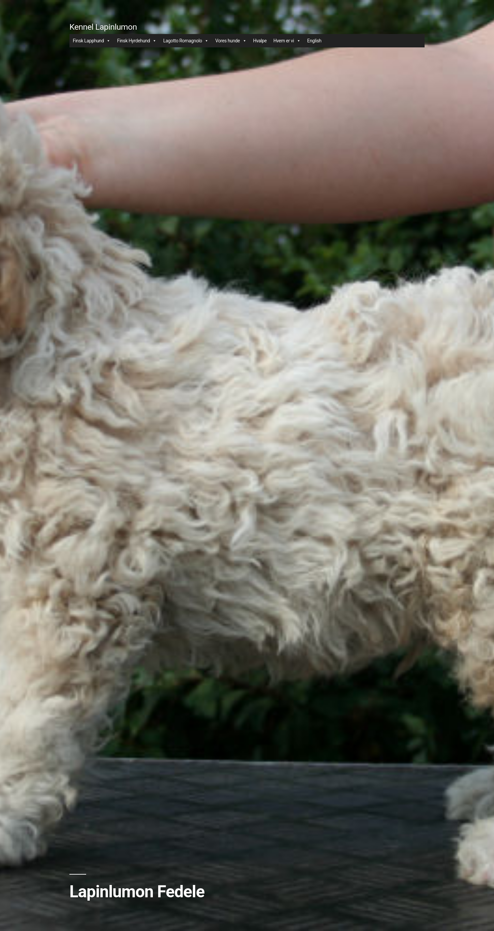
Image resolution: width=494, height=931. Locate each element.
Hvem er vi (286, 40)
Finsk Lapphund (91, 40)
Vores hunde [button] (230, 40)
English (314, 40)
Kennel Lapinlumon (103, 27)
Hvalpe (260, 40)
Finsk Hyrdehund (137, 40)
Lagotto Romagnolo (186, 40)
